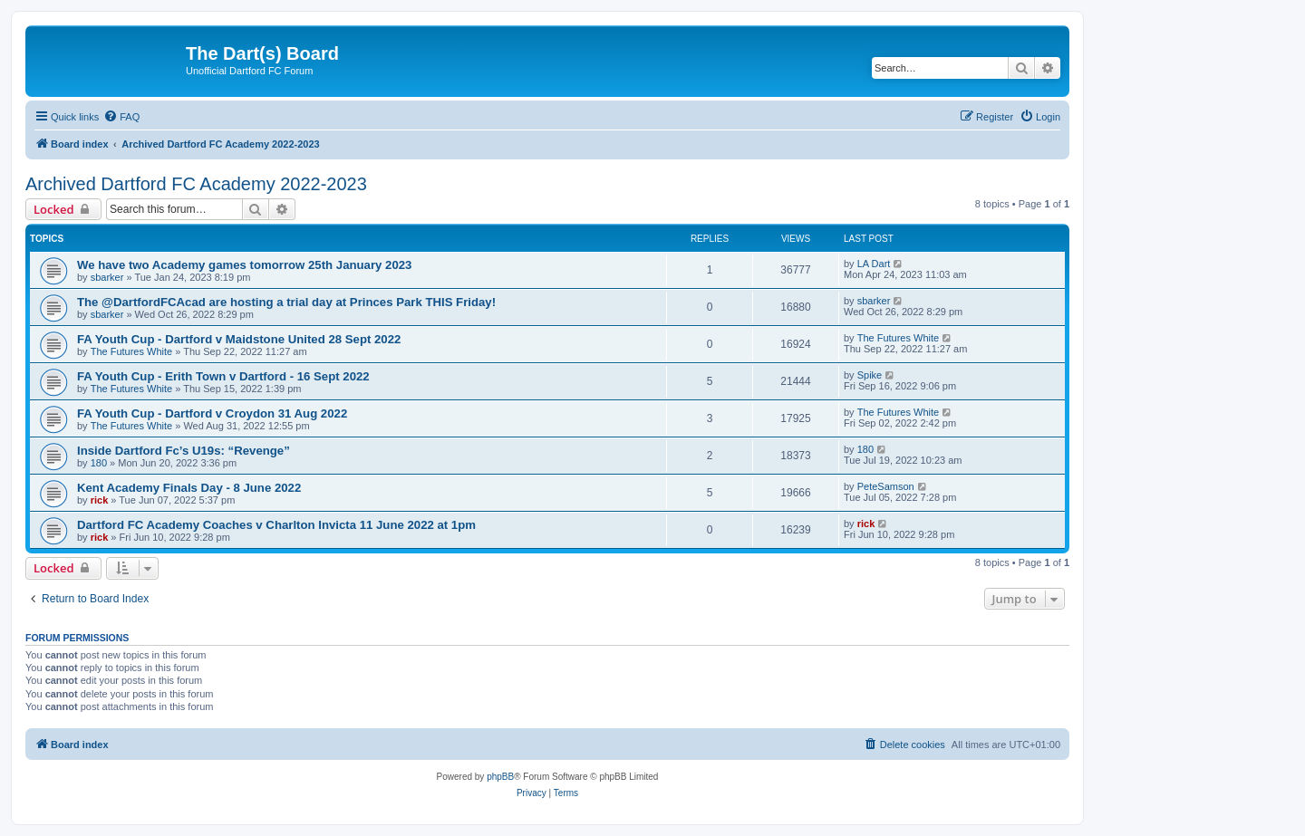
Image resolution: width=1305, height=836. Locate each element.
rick (100, 500)
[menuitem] (121, 117)
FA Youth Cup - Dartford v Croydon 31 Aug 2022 (212, 413)
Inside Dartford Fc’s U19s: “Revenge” (183, 450)
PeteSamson (885, 486)
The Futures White (131, 351)
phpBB (500, 777)
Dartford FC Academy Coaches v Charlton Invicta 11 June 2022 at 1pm (276, 525)
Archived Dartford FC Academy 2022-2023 (196, 184)
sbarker (107, 277)
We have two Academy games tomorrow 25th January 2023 (244, 265)
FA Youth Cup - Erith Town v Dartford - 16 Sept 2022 (223, 376)
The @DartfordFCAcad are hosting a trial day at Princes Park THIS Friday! (286, 302)
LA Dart (874, 263)
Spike (870, 375)
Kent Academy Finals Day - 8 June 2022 (189, 488)
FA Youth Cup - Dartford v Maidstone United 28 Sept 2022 (239, 339)
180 (99, 462)
